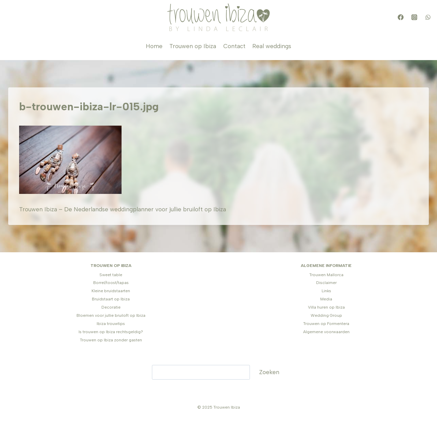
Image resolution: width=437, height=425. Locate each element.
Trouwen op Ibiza (192, 46)
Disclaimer (326, 282)
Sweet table (110, 274)
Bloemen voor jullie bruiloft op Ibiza (110, 315)
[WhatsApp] (428, 17)
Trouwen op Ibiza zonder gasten (111, 340)
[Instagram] (414, 17)
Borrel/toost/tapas (111, 282)
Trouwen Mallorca (326, 274)
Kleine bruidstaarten (110, 290)
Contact (234, 46)
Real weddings (271, 46)
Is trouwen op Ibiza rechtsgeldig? (111, 331)
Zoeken (269, 372)
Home (154, 46)
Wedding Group (326, 315)
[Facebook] (400, 17)
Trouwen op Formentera (326, 323)
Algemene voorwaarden (326, 331)
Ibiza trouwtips (111, 323)
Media (326, 299)
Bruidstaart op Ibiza (111, 299)
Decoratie (111, 307)
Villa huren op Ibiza (326, 307)
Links (326, 290)
